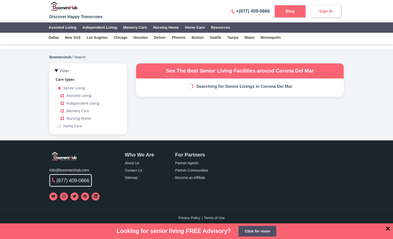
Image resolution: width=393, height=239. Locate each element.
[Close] (388, 228)
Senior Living (71, 88)
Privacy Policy (189, 218)
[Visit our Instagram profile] (64, 196)
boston (197, 37)
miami (250, 37)
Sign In (325, 11)
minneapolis (270, 37)
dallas (54, 37)
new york (73, 37)
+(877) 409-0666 (250, 11)
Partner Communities (191, 170)
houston (141, 37)
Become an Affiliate (190, 178)
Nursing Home (166, 27)
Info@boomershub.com (69, 170)
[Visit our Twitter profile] (74, 196)
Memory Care (135, 27)
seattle (215, 37)
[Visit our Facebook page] (85, 196)
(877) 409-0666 (70, 180)
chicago (121, 37)
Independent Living (100, 27)
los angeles (97, 37)
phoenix (178, 37)
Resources (220, 27)
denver (160, 37)
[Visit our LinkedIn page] (96, 196)
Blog (290, 11)
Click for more (257, 231)
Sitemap (131, 178)
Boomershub (60, 57)
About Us (132, 163)
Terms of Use (214, 218)
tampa (233, 37)
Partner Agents (187, 163)
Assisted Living (62, 27)
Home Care (195, 27)
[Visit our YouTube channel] (53, 196)
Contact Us (133, 170)
